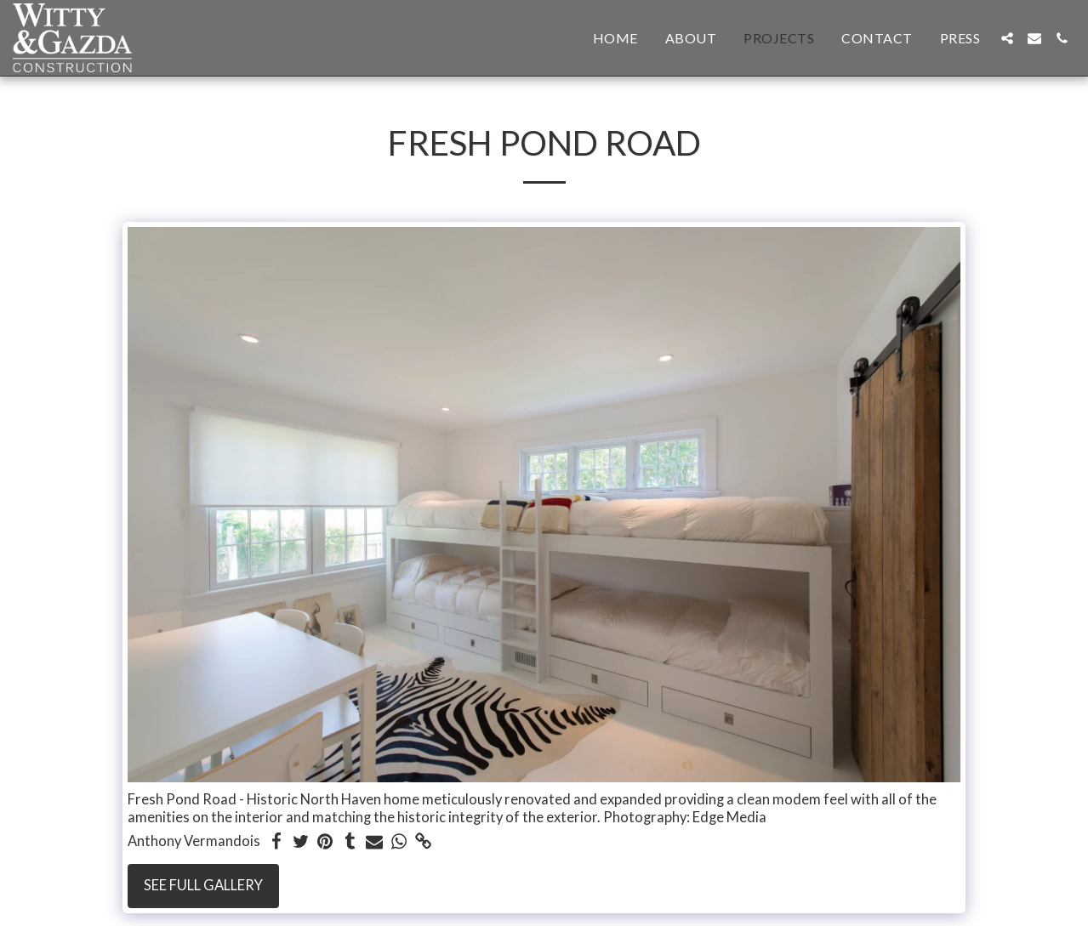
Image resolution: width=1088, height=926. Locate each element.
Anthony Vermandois (194, 840)
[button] (1007, 38)
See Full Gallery (203, 885)
